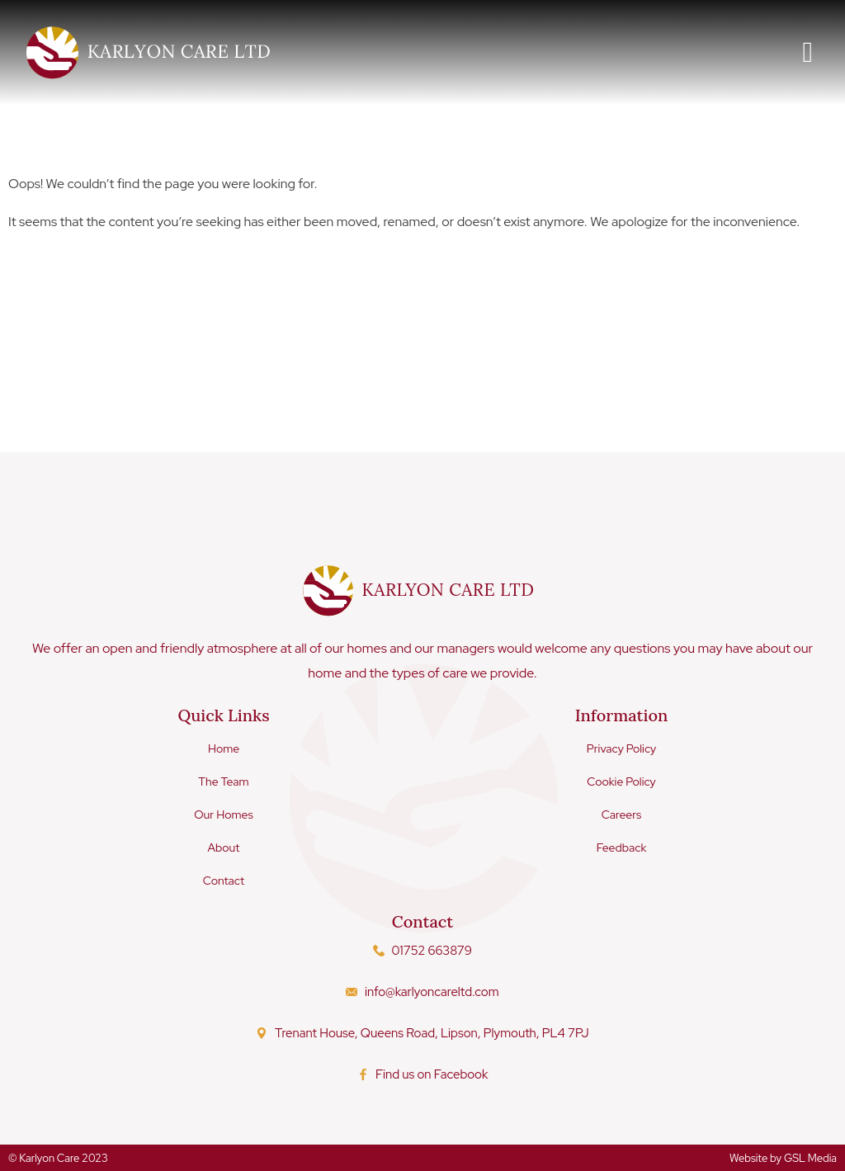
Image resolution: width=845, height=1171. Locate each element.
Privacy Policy (621, 747)
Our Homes (223, 813)
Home (223, 747)
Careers (622, 813)
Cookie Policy (621, 780)
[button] (807, 52)
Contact (223, 879)
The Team (223, 780)
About (224, 846)
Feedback (622, 846)
